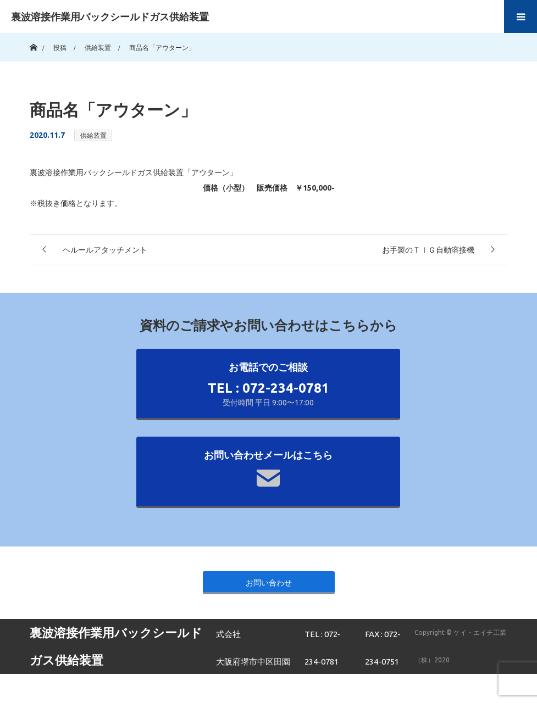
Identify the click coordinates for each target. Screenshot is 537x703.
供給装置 (93, 135)
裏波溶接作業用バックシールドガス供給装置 (110, 16)
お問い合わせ (269, 582)
